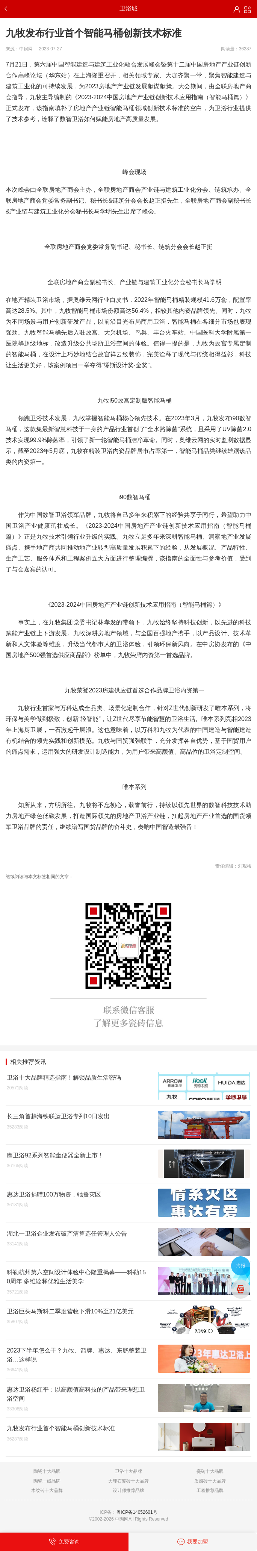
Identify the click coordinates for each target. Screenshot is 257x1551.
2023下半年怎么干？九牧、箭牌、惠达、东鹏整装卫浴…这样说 (77, 1355)
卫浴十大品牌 (128, 1471)
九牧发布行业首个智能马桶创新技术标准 (61, 1428)
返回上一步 (7, 9)
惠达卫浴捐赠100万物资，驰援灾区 (54, 1194)
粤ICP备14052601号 (136, 1512)
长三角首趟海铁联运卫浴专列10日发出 (58, 1116)
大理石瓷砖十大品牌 (128, 1481)
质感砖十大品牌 (210, 1481)
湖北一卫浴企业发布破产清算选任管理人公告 (67, 1233)
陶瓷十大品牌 (46, 1471)
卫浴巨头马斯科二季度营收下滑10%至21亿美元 (70, 1311)
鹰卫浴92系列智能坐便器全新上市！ (55, 1155)
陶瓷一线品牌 (46, 1481)
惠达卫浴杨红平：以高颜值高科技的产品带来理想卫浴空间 (76, 1394)
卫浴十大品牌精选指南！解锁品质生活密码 (64, 1077)
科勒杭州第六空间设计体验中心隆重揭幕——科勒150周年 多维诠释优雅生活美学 (76, 1276)
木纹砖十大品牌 (47, 1490)
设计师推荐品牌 (128, 1490)
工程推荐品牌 (210, 1490)
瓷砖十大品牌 (210, 1471)
